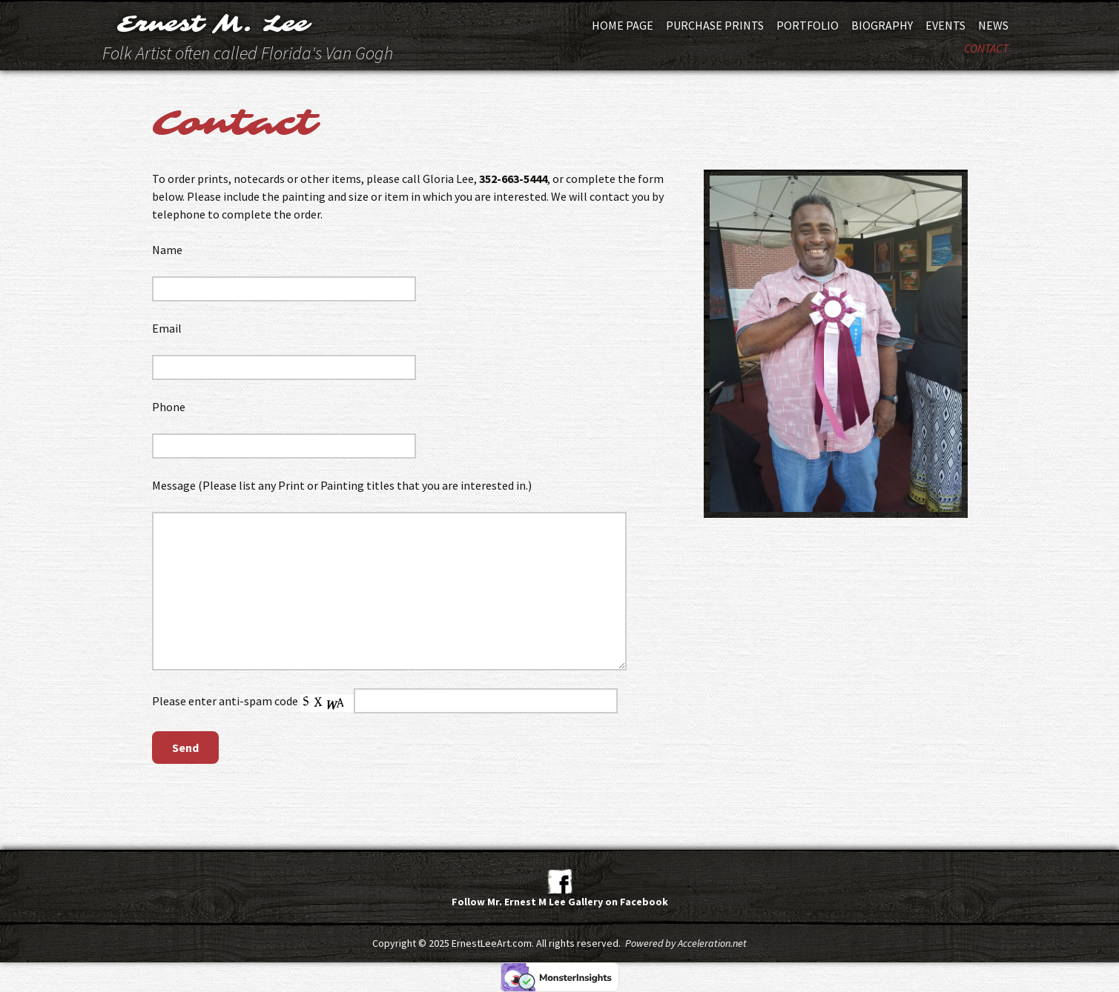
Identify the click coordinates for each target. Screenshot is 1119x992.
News (993, 25)
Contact (986, 48)
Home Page (622, 25)
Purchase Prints (715, 25)
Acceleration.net (712, 943)
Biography (882, 25)
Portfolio (807, 25)
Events (945, 25)
